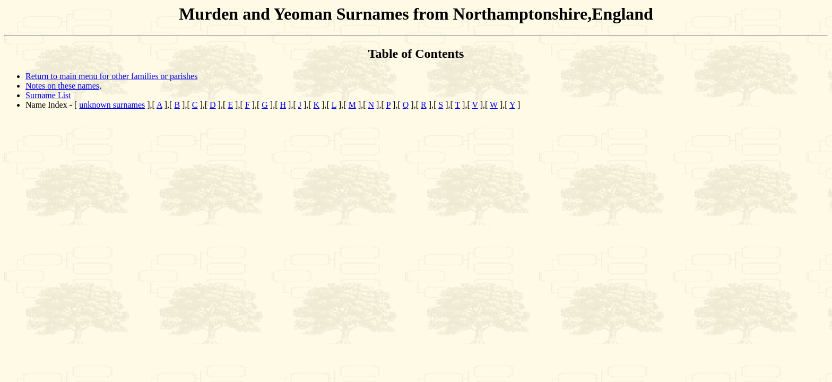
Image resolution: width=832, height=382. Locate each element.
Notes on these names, (63, 85)
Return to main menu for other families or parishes (111, 76)
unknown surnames (112, 104)
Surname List (48, 95)
